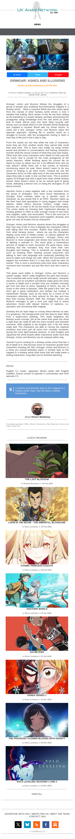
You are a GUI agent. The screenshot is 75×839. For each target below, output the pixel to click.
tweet (37, 75)
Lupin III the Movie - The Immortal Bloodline (36, 522)
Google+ (58, 75)
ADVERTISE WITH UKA (16, 814)
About (37, 417)
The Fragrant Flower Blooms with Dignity (37, 738)
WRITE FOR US (40, 814)
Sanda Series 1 (37, 695)
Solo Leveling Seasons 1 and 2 (37, 781)
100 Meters (37, 652)
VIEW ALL (37, 794)
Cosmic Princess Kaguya (37, 565)
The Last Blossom (37, 479)
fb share (17, 75)
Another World (36, 609)
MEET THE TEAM (59, 814)
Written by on (37, 85)
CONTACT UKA (37, 816)
